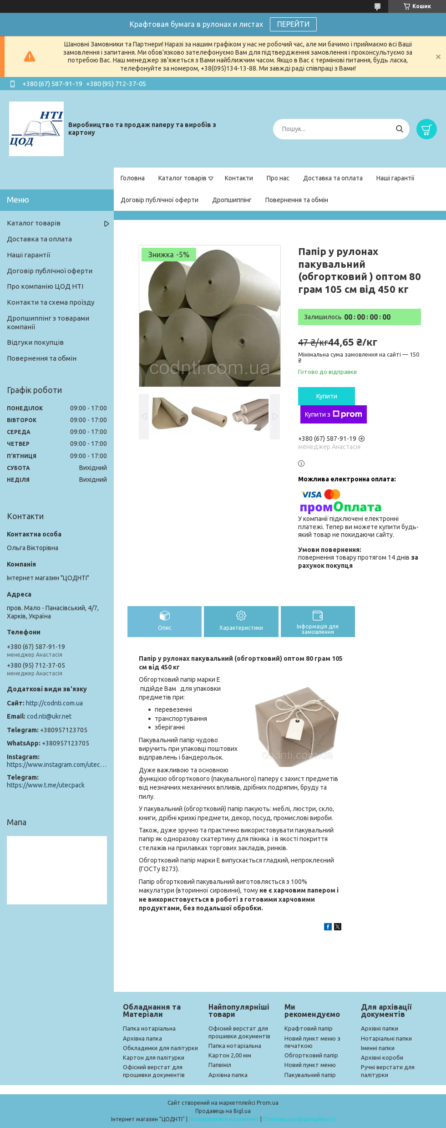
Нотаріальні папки (386, 1038)
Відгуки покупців (35, 342)
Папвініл (219, 1065)
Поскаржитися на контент (224, 1119)
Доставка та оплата (333, 178)
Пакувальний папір (310, 1075)
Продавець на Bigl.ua (223, 1111)
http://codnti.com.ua (54, 703)
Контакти (239, 178)
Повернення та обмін (296, 200)
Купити (326, 396)
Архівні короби (382, 1057)
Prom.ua (268, 1103)
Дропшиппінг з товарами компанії (48, 322)
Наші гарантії (395, 178)
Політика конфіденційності (299, 1119)
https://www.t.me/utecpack (46, 785)
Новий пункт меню (310, 1065)
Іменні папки (378, 1048)
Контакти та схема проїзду (50, 302)
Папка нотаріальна (149, 1028)
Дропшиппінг (232, 200)
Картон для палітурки (153, 1057)
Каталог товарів (182, 178)
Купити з (333, 414)
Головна (133, 178)
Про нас (278, 178)
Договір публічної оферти (159, 200)
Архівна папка (142, 1038)
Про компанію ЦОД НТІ (45, 286)
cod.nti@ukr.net (49, 716)
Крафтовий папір (308, 1028)
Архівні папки (379, 1028)
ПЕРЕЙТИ (293, 24)
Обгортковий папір (311, 1055)
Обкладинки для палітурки (160, 1048)
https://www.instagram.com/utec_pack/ (57, 764)
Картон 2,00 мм (229, 1055)
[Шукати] (399, 129)
